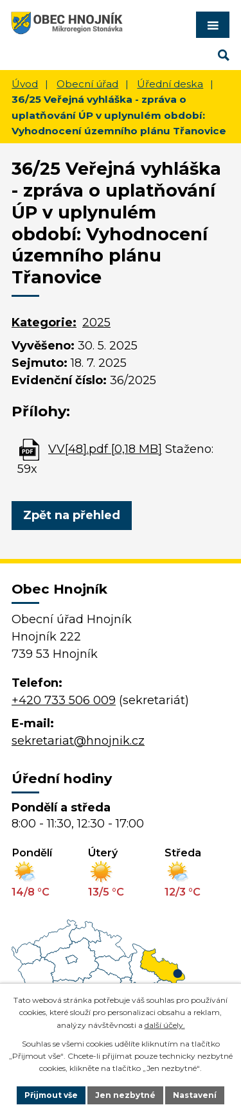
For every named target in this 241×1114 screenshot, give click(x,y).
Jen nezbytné (125, 1095)
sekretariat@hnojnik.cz (78, 741)
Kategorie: (44, 322)
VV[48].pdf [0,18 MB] (105, 449)
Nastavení (195, 1095)
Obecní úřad (87, 84)
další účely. (165, 1025)
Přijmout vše (51, 1095)
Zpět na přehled (71, 515)
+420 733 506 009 (64, 700)
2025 (96, 322)
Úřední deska (170, 84)
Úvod (25, 84)
